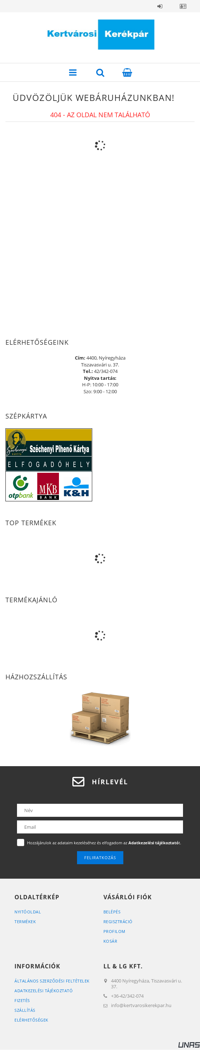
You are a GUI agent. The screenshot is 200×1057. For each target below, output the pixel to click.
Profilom (114, 931)
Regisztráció (118, 921)
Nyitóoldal (27, 911)
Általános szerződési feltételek (52, 981)
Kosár (110, 941)
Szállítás (24, 1010)
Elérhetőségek (31, 1020)
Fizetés (22, 1000)
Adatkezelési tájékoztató (43, 990)
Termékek (25, 921)
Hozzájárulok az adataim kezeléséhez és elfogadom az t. (104, 842)
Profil (183, 6)
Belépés (160, 6)
